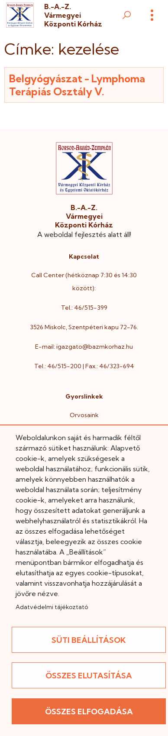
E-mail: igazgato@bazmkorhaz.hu (84, 346)
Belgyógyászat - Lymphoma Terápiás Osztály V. (77, 85)
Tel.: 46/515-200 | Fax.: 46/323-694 (84, 366)
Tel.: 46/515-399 (84, 307)
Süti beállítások (89, 640)
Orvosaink (84, 415)
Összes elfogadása (89, 712)
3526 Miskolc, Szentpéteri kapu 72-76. (84, 327)
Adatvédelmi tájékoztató (52, 606)
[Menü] (152, 15)
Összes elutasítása (88, 676)
